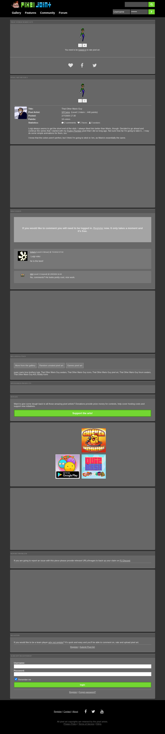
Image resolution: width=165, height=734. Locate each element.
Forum (63, 12)
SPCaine (66, 112)
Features (30, 12)
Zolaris (33, 252)
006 (31, 274)
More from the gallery (25, 365)
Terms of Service (86, 724)
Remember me (24, 680)
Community (47, 12)
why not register (55, 642)
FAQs (99, 724)
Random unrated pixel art (51, 365)
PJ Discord (125, 560)
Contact (67, 711)
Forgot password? (87, 692)
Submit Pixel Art (87, 647)
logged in (82, 50)
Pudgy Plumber (74, 131)
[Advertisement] (82, 176)
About (75, 711)
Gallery (16, 12)
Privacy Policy (70, 724)
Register (98, 228)
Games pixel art (74, 365)
